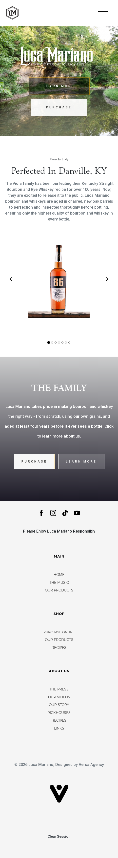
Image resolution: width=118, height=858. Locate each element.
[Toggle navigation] (103, 12)
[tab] (48, 342)
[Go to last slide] (13, 279)
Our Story (59, 705)
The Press (59, 689)
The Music (59, 583)
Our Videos (59, 697)
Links (59, 728)
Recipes (59, 648)
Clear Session (59, 836)
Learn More (59, 86)
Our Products (59, 590)
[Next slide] (105, 279)
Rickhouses (59, 713)
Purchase (59, 107)
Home (59, 575)
